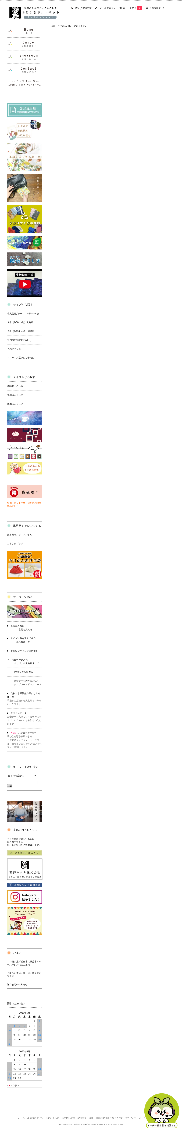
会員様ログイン (157, 7)
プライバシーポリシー (136, 1118)
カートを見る (132, 7)
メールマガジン (106, 7)
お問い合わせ (52, 1118)
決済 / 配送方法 (82, 7)
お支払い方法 (68, 1118)
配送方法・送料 (85, 1118)
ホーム (21, 1118)
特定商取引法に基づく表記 (109, 1118)
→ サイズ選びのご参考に (20, 357)
